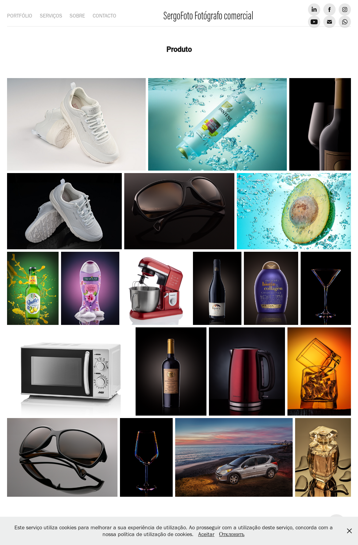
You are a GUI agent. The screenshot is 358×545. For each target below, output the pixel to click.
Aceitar (206, 534)
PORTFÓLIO (19, 16)
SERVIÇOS (51, 16)
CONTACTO (104, 16)
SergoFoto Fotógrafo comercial (208, 15)
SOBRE (77, 16)
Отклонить (231, 534)
